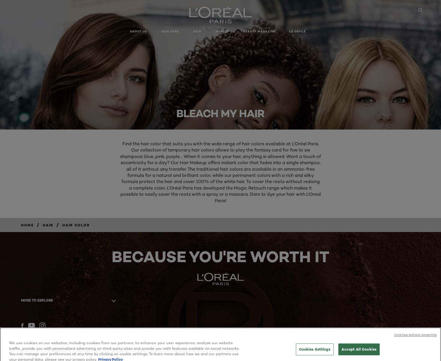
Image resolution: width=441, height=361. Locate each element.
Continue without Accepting (415, 341)
